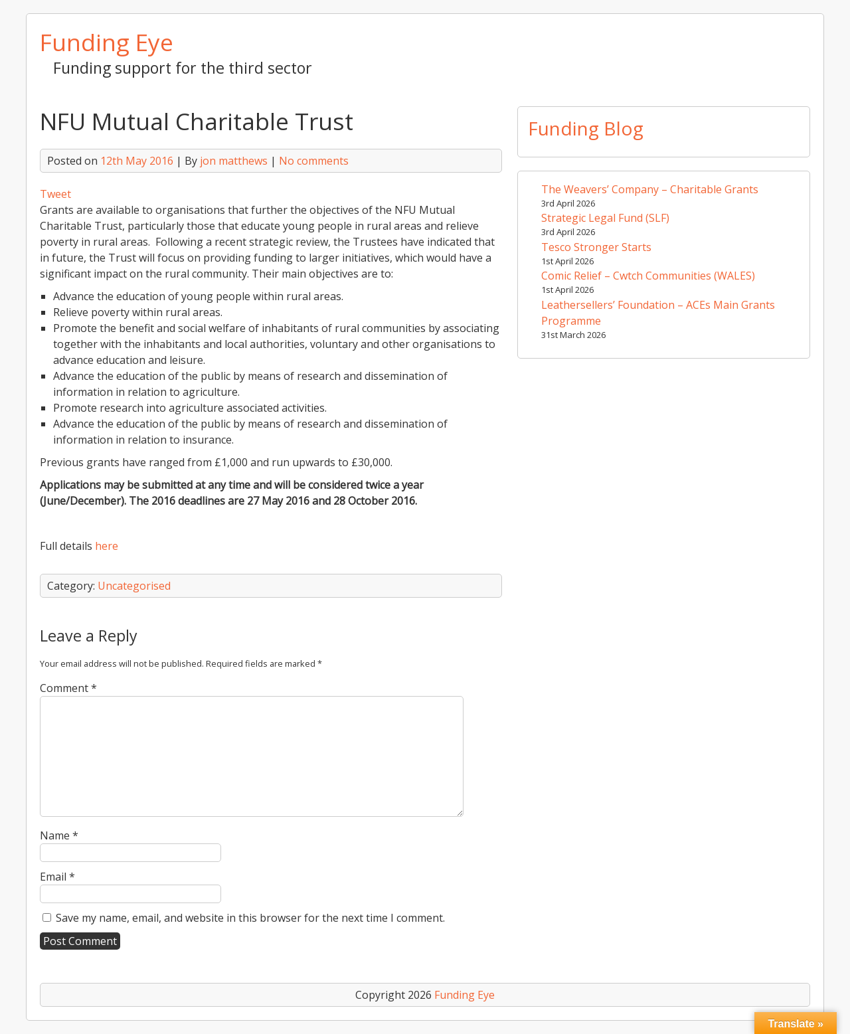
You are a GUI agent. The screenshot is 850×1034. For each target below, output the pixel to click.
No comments (314, 160)
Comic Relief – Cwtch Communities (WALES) (648, 275)
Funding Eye (106, 42)
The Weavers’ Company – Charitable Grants (649, 189)
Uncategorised (134, 585)
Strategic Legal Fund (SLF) (605, 218)
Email (57, 876)
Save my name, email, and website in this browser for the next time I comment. (250, 917)
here (106, 546)
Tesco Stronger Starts (596, 247)
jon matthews (234, 160)
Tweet (55, 194)
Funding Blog (585, 128)
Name (59, 835)
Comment (68, 688)
